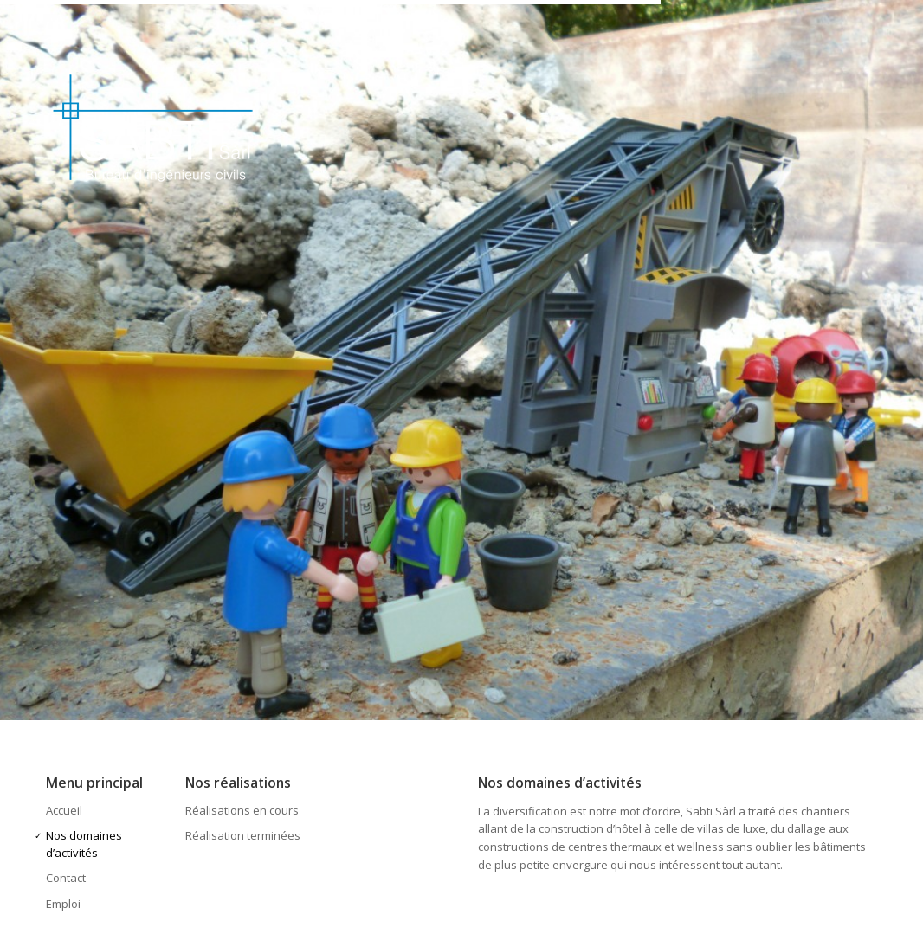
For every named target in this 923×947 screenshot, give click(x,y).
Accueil (64, 810)
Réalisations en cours (242, 810)
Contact (66, 878)
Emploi (63, 904)
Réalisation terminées (242, 835)
